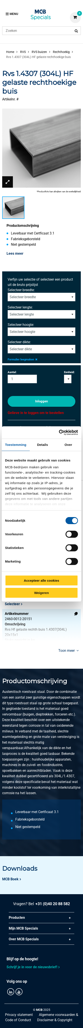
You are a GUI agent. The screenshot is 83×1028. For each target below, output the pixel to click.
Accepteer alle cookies (41, 580)
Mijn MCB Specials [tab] (23, 928)
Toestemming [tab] (15, 445)
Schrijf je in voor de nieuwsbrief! (32, 967)
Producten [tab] (17, 917)
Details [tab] (42, 445)
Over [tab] (68, 445)
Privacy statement (19, 1015)
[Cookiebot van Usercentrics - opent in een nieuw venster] (59, 432)
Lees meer (15, 253)
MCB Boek (10, 879)
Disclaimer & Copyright (54, 1020)
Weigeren (41, 593)
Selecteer (12, 604)
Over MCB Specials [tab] (24, 939)
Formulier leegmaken (22, 359)
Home (10, 52)
